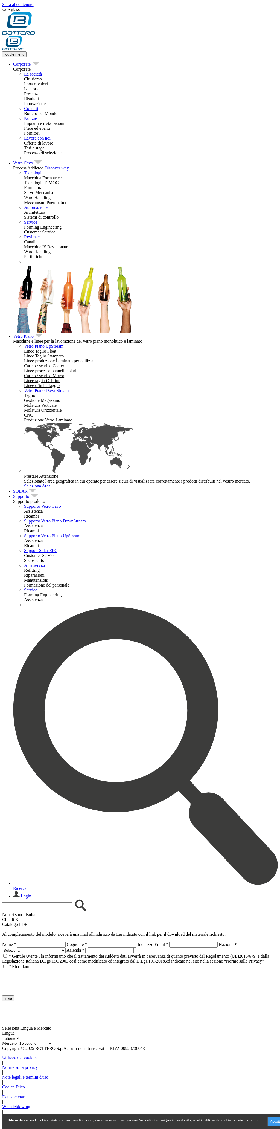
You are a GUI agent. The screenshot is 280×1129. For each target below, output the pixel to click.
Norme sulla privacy (20, 1067)
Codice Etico (13, 1087)
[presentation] (43, 980)
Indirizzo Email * (153, 944)
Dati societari (14, 1097)
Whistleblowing (16, 1106)
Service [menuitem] (30, 222)
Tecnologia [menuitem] (33, 173)
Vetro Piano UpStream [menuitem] (43, 346)
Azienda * (75, 950)
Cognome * (77, 944)
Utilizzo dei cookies (19, 1057)
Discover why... (58, 168)
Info (259, 1120)
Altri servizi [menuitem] (34, 565)
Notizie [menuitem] (30, 118)
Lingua (8, 1033)
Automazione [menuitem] (36, 207)
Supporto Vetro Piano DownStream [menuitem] (55, 521)
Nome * (9, 944)
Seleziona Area (37, 486)
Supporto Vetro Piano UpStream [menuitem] (52, 535)
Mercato (9, 1043)
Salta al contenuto (18, 4)
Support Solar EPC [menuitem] (40, 550)
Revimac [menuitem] (32, 237)
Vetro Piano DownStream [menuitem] (46, 390)
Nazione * (228, 944)
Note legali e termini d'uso (25, 1077)
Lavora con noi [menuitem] (37, 138)
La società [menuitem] (33, 74)
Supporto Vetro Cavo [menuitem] (42, 506)
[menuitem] (22, 64)
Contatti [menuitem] (31, 108)
